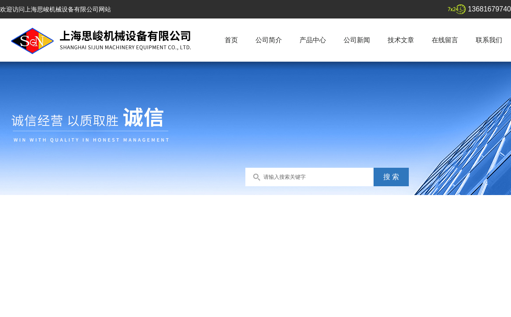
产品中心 (313, 40)
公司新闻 (357, 40)
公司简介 (269, 40)
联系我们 (489, 40)
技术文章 (401, 40)
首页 (231, 40)
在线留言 (445, 40)
